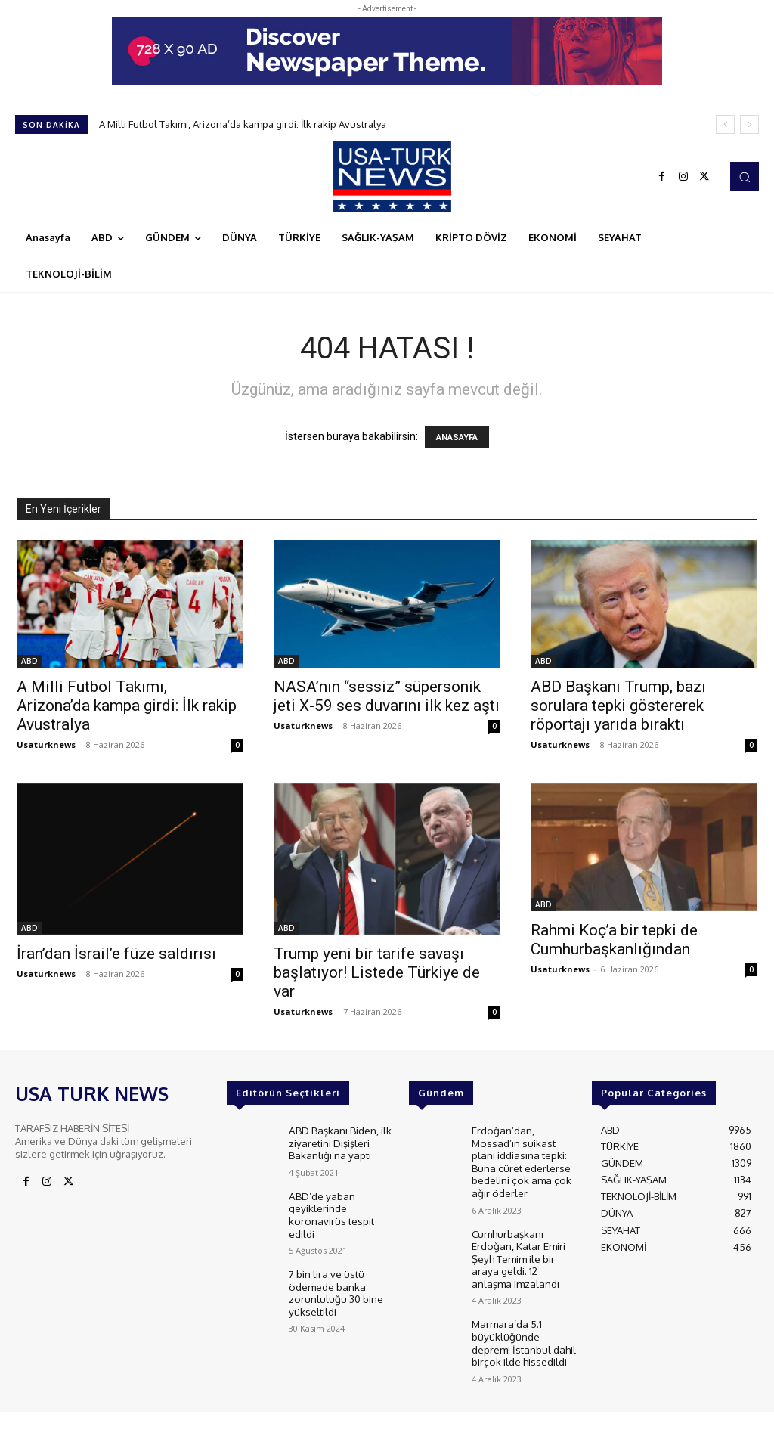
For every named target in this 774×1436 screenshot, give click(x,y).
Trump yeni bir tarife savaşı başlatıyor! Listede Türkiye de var (377, 972)
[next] (749, 124)
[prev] (725, 124)
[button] (744, 176)
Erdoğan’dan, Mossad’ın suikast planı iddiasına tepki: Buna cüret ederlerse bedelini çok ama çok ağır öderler (520, 1159)
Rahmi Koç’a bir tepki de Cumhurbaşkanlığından (614, 939)
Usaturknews (46, 744)
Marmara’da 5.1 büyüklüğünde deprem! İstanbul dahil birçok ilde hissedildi (523, 1333)
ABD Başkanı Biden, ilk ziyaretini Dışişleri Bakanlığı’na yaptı (338, 1141)
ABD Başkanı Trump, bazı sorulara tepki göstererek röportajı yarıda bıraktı (618, 706)
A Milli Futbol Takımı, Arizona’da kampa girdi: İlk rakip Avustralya (242, 124)
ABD (29, 661)
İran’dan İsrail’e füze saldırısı (116, 953)
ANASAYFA (457, 437)
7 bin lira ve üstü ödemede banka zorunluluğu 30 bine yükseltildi (335, 1286)
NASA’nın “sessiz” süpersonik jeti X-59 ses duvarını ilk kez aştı (387, 696)
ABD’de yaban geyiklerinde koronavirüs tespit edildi (330, 1211)
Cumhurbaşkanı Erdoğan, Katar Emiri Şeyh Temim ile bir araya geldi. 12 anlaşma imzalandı (523, 1252)
